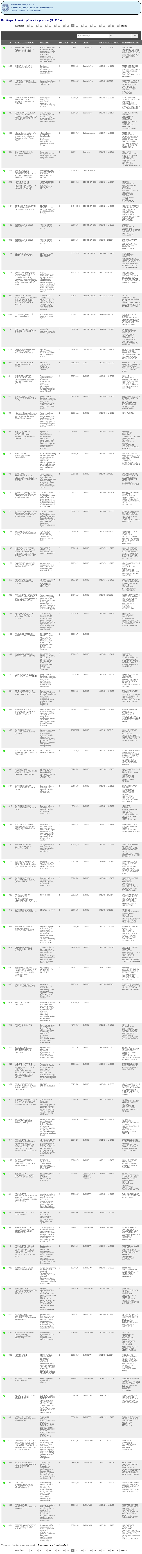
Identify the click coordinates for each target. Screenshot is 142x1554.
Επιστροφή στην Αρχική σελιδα (52, 1545)
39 (104, 26)
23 (32, 26)
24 (37, 26)
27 (50, 26)
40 (109, 26)
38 (100, 26)
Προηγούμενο (19, 26)
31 (68, 26)
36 (91, 26)
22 (28, 26)
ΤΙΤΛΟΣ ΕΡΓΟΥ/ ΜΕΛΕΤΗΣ (24, 43)
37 (95, 26)
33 (77, 26)
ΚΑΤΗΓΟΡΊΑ (63, 43)
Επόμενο (124, 26)
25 (41, 26)
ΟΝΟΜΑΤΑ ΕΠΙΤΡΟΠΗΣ (130, 43)
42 (118, 26)
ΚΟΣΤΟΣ (74, 43)
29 (59, 26)
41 (113, 26)
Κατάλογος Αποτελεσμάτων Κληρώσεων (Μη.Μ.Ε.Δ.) (32, 20)
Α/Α (10, 43)
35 (86, 26)
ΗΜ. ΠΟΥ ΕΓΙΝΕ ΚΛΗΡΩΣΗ (109, 43)
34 (82, 26)
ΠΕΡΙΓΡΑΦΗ (44, 43)
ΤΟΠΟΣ (86, 43)
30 (64, 26)
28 (55, 26)
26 (46, 26)
